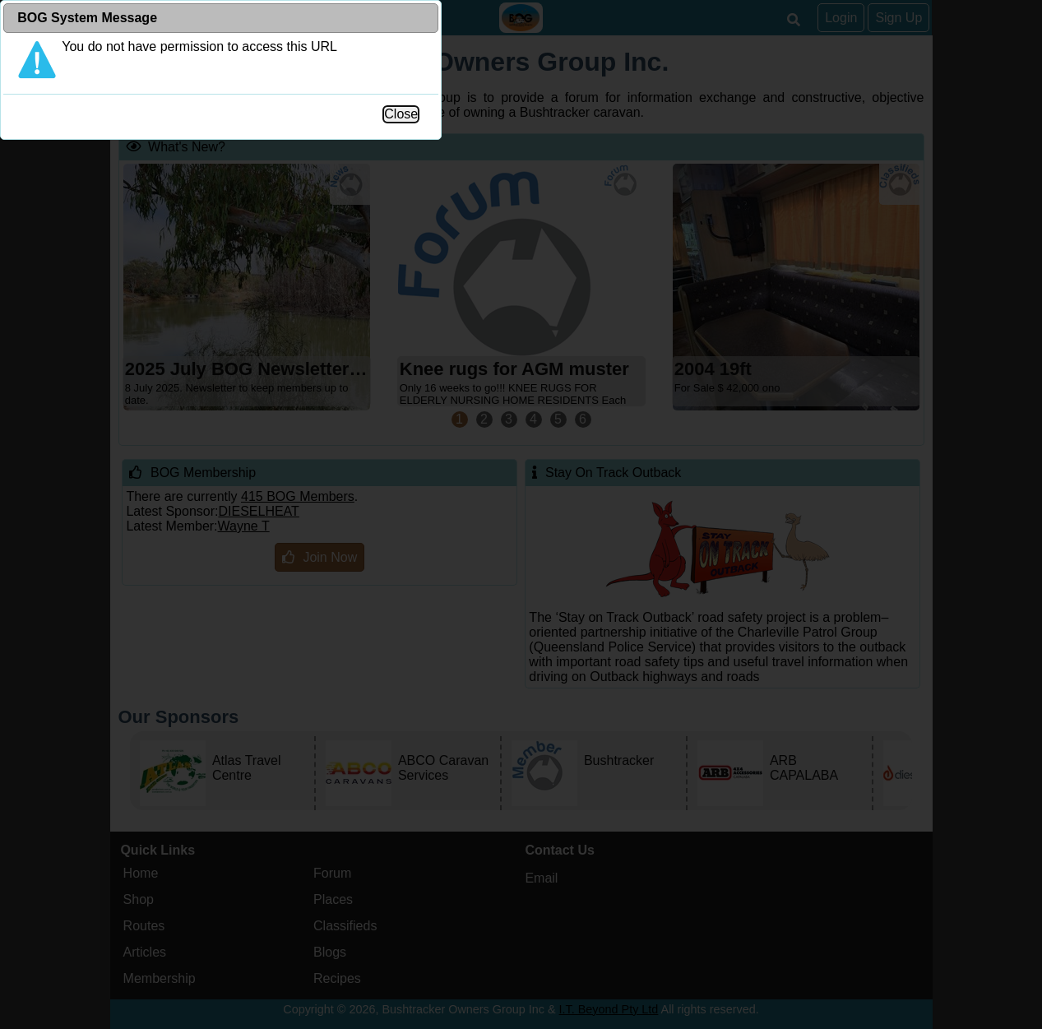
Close (698, 340)
